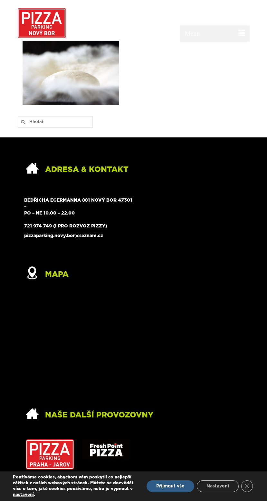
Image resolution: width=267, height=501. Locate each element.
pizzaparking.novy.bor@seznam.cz (63, 236)
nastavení (23, 495)
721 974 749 (38, 226)
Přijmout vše (170, 486)
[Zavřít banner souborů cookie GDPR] (247, 486)
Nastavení (217, 486)
